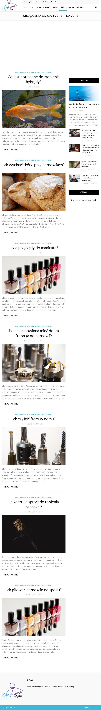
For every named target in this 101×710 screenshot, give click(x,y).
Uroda (62, 7)
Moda (55, 7)
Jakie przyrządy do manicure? (33, 248)
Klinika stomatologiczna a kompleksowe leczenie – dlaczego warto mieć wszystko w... (90, 149)
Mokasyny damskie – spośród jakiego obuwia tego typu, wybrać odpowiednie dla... (90, 134)
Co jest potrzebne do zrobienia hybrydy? (34, 79)
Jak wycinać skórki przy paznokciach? (34, 165)
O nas (38, 2)
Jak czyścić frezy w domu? (33, 419)
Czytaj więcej (11, 150)
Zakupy (71, 7)
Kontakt (54, 2)
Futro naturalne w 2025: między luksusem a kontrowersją (90, 178)
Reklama (46, 2)
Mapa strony (88, 707)
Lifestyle (46, 7)
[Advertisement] (50, 44)
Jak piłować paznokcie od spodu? (34, 590)
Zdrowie (79, 7)
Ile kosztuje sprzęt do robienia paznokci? (34, 504)
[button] (96, 7)
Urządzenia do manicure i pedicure (33, 72)
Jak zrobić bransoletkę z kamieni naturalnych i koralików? (90, 164)
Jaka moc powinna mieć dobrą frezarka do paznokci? (33, 333)
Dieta (25, 7)
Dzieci (38, 7)
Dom (32, 7)
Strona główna (29, 2)
